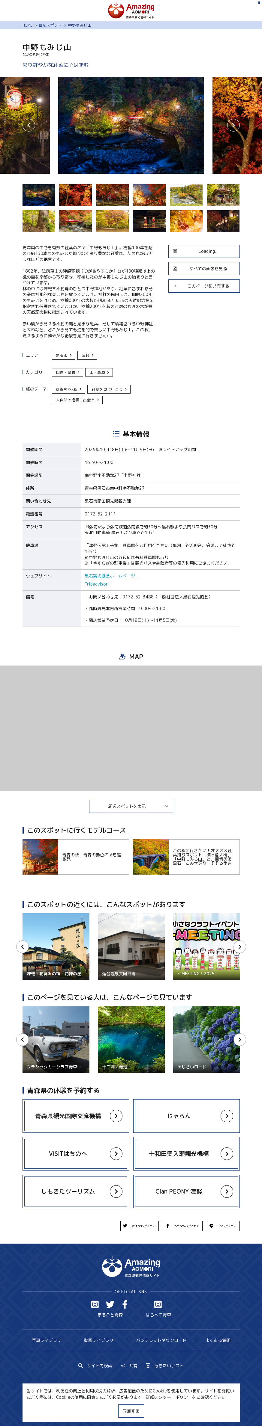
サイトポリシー (150, 1410)
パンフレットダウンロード (161, 1340)
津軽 (88, 355)
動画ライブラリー (101, 1340)
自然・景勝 (68, 372)
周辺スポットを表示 (138, 806)
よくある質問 (217, 1340)
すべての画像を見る (200, 268)
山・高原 (99, 372)
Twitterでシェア (139, 1226)
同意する (131, 1411)
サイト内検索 (95, 1366)
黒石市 (64, 355)
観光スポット (50, 25)
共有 (129, 1366)
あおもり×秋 (69, 389)
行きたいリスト (165, 1366)
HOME (27, 25)
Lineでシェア (223, 1226)
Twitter (110, 1304)
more (72, 1111)
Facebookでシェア (183, 1226)
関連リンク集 (186, 1410)
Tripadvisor (96, 584)
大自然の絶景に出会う (78, 400)
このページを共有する (201, 286)
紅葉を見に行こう (110, 389)
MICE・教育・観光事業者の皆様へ (95, 1410)
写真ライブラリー (48, 1340)
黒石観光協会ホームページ (110, 576)
